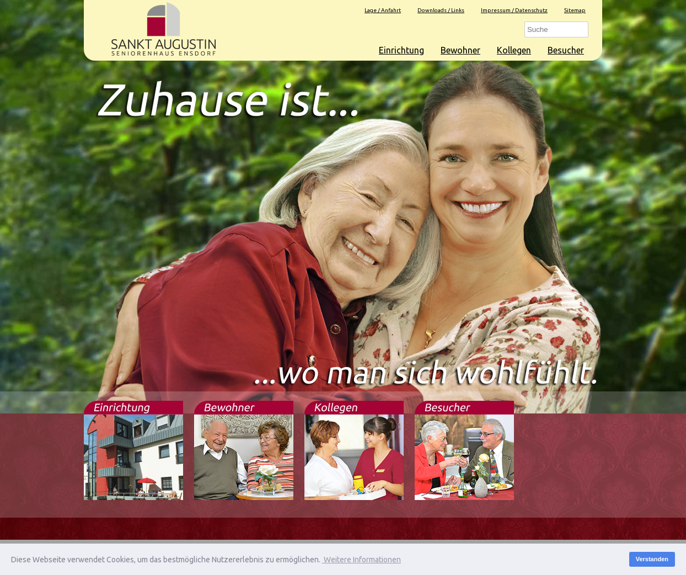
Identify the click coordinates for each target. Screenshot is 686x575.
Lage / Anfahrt (383, 10)
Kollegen (514, 50)
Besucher (566, 50)
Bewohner (460, 50)
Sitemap (575, 10)
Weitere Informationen (361, 559)
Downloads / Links (440, 10)
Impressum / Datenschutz (514, 10)
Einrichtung (401, 50)
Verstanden (652, 559)
